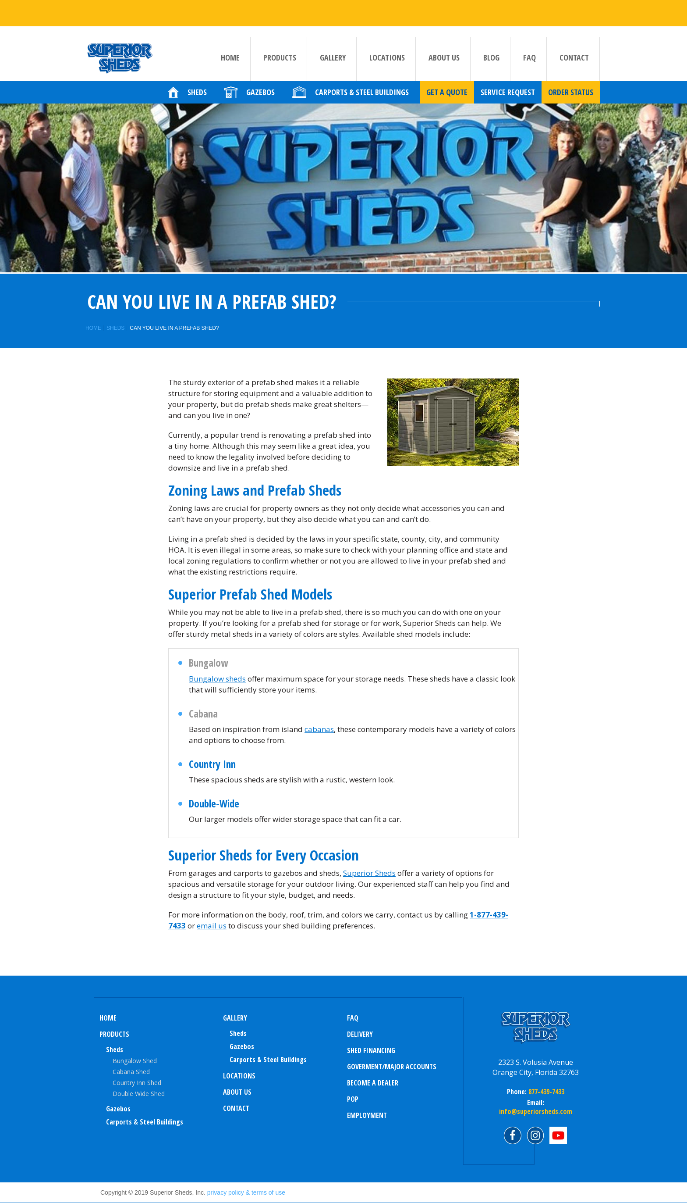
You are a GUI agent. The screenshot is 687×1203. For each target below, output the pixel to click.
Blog (491, 62)
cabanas (319, 729)
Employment (367, 1115)
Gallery (333, 62)
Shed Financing (371, 1050)
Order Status (570, 97)
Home (230, 62)
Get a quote (446, 97)
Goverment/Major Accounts (391, 1066)
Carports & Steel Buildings (144, 1122)
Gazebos (118, 1109)
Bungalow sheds (217, 679)
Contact (574, 62)
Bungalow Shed (135, 1061)
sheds (238, 1033)
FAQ (529, 62)
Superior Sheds (369, 873)
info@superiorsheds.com (535, 1111)
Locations (387, 62)
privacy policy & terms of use (246, 1192)
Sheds (115, 328)
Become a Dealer (372, 1083)
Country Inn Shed (137, 1082)
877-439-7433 (545, 1091)
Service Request (508, 97)
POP (352, 1099)
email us (212, 926)
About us (444, 62)
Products (279, 62)
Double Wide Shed (139, 1093)
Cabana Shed (131, 1071)
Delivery (360, 1034)
